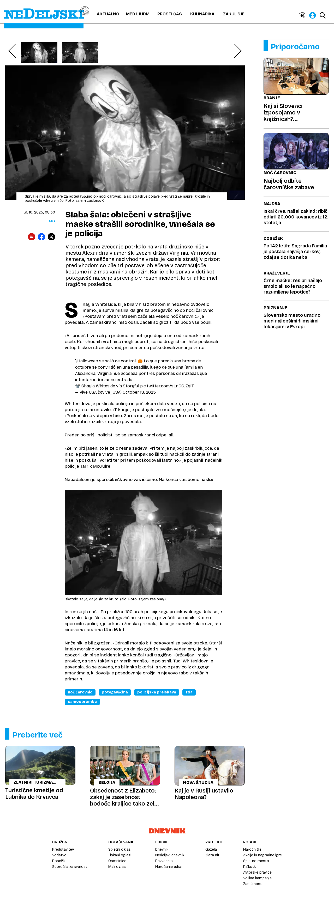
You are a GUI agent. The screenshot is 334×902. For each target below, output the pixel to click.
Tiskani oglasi (119, 855)
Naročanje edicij (168, 866)
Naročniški (252, 849)
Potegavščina (115, 692)
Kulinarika (202, 13)
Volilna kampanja (257, 878)
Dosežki (58, 861)
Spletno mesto (256, 861)
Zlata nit (212, 855)
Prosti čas (169, 13)
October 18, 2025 (139, 392)
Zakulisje (233, 13)
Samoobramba (82, 701)
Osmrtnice (117, 861)
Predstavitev (63, 849)
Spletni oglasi (120, 849)
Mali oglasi (117, 866)
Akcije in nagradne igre (262, 855)
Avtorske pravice (257, 872)
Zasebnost (252, 884)
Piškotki (250, 866)
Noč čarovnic (80, 692)
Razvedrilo (164, 861)
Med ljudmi (138, 13)
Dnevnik (161, 849)
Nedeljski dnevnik (169, 855)
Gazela (211, 849)
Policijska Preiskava (156, 692)
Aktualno (108, 13)
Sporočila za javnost (69, 866)
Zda (189, 692)
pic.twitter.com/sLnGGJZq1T (167, 385)
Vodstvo (59, 855)
